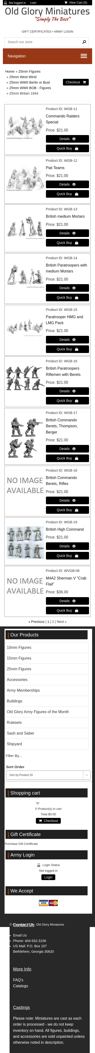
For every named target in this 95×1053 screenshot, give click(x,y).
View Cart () (75, 2)
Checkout (48, 820)
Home (9, 71)
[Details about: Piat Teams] (67, 184)
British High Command (65, 529)
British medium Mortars (65, 216)
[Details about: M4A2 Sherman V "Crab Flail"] (67, 601)
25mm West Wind (22, 77)
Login (33, 2)
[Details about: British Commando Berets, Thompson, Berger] (67, 449)
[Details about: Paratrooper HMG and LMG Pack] (67, 339)
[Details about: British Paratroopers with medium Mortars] (67, 288)
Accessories (17, 680)
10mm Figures (19, 647)
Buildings (14, 701)
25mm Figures (29, 71)
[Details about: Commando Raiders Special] (67, 139)
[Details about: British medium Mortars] (67, 233)
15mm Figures (19, 658)
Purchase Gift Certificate (21, 844)
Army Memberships (23, 690)
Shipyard (14, 744)
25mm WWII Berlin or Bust (29, 82)
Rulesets (14, 722)
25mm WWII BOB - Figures (30, 88)
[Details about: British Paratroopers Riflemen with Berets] (67, 391)
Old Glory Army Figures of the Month (38, 712)
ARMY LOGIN (63, 31)
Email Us (20, 935)
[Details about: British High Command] (67, 546)
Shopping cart (51, 803)
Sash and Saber (20, 733)
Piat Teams (55, 168)
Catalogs (20, 986)
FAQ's (18, 980)
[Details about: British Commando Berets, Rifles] (67, 500)
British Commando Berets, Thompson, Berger (62, 426)
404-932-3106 (35, 941)
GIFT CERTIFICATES (36, 31)
